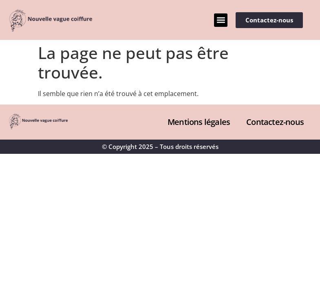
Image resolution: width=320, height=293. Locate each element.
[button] (220, 20)
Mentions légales (199, 121)
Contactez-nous (275, 121)
